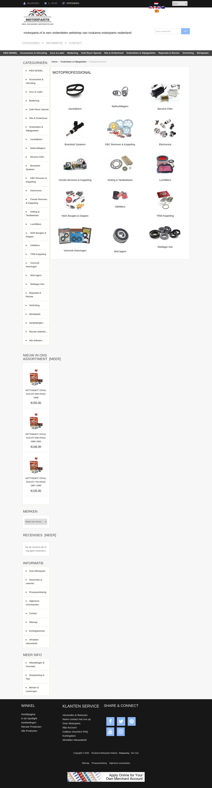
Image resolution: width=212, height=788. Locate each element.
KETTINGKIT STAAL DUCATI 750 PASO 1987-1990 (36, 482)
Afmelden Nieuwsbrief (74, 739)
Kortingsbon (69, 735)
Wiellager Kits (35, 286)
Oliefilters (35, 247)
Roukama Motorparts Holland (104, 753)
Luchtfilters (35, 226)
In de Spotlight (29, 718)
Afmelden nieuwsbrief (32, 641)
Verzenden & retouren (34, 581)
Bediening (72, 53)
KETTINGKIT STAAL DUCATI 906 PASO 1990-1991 (36, 438)
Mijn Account (69, 727)
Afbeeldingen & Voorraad (35, 664)
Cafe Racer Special (91, 53)
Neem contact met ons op (76, 719)
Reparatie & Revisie (169, 53)
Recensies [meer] (39, 535)
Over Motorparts (37, 571)
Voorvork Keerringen (35, 265)
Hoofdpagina (28, 714)
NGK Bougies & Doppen (36, 235)
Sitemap (33, 622)
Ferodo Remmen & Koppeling (36, 201)
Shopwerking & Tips (35, 677)
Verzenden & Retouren (74, 715)
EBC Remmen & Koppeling (36, 180)
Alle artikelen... (36, 340)
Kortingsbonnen (37, 631)
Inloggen (31, 3)
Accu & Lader (57, 53)
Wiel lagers (35, 277)
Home (54, 61)
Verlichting (188, 53)
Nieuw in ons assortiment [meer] (42, 357)
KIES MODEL (10, 53)
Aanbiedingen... (37, 323)
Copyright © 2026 (82, 753)
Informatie (54, 43)
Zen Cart (135, 753)
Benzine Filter (35, 158)
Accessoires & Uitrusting (33, 53)
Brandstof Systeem (33, 167)
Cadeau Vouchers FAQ (75, 731)
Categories (31, 43)
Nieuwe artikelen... (38, 331)
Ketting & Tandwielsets (35, 215)
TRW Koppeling (36, 256)
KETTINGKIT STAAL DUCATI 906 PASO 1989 (36, 394)
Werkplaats (203, 53)
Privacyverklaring (37, 592)
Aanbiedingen (28, 722)
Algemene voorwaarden (32, 603)
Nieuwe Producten (31, 726)
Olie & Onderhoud (113, 53)
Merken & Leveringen (32, 689)
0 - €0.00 (50, 3)
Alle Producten (29, 730)
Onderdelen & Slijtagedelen (74, 61)
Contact (75, 43)
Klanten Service (80, 706)
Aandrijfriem (35, 141)
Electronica (35, 192)
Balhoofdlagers (35, 150)
